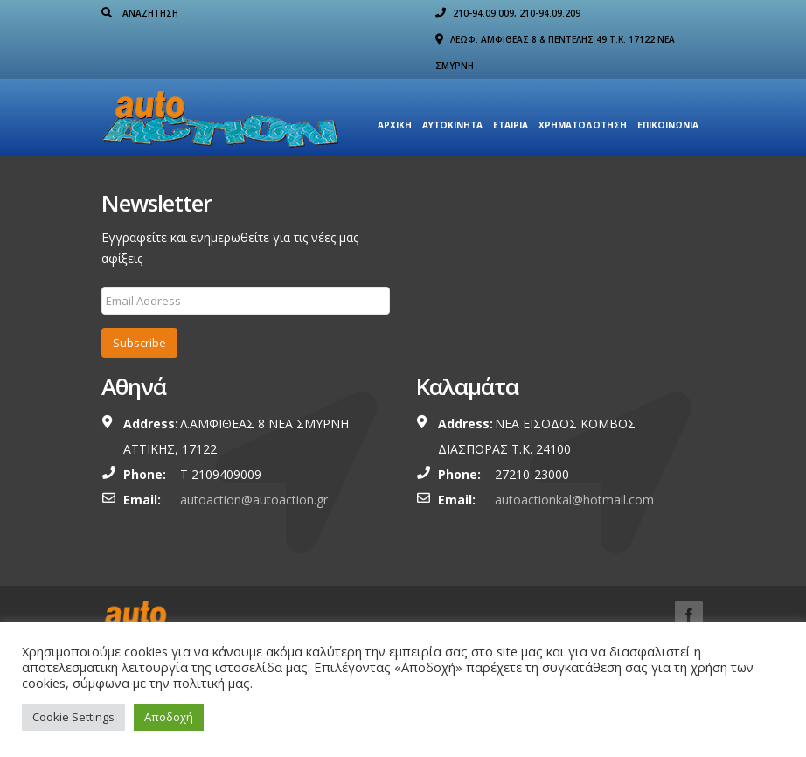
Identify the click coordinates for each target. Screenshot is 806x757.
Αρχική (395, 125)
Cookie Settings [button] (73, 717)
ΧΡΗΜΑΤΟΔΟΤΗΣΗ (582, 125)
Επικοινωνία (667, 125)
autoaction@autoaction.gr (254, 499)
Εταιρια (510, 125)
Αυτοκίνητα (452, 125)
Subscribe (139, 343)
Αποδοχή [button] (168, 717)
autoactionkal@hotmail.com (574, 499)
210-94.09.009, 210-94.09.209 (507, 13)
